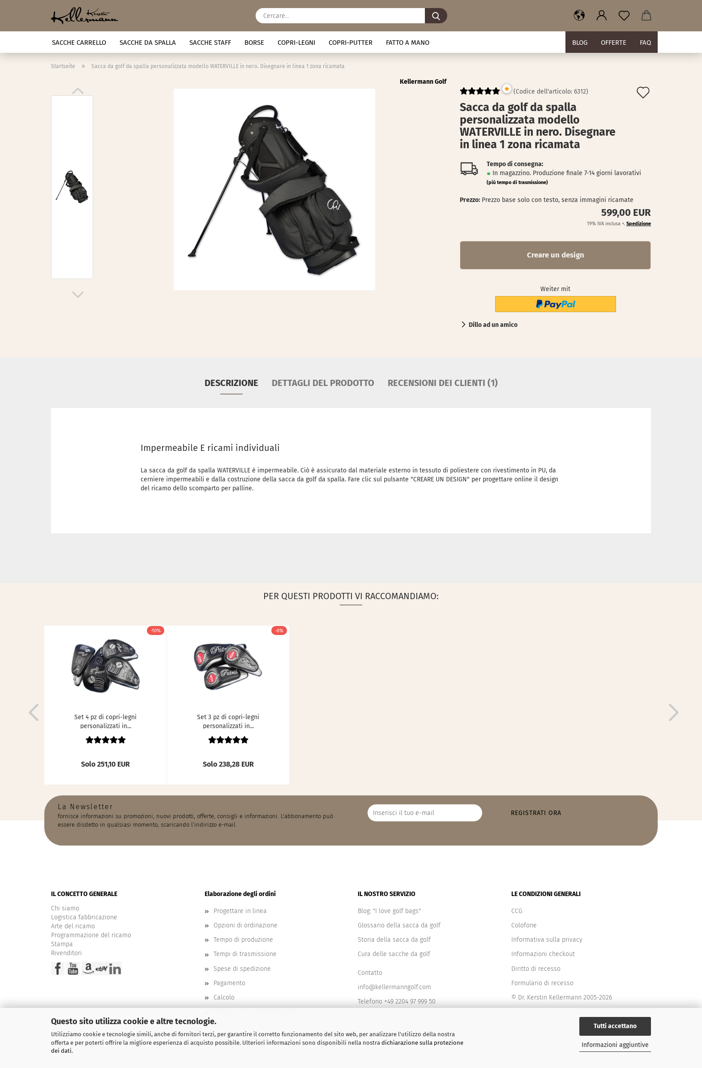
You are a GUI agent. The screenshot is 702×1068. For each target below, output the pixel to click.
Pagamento (229, 983)
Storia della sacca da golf (394, 940)
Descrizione (231, 382)
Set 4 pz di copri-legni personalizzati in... (105, 721)
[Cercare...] (436, 15)
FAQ (645, 43)
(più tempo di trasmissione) (517, 182)
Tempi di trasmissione (245, 954)
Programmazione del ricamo (91, 935)
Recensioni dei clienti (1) (443, 382)
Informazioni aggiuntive (615, 1045)
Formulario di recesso (542, 983)
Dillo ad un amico (493, 325)
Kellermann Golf (423, 82)
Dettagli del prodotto (323, 382)
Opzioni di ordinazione (246, 925)
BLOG (579, 43)
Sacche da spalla (148, 43)
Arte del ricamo (73, 926)
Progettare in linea (240, 911)
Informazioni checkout (543, 954)
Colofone (524, 925)
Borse (254, 43)
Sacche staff (210, 43)
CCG (516, 911)
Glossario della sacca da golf (399, 925)
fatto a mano (407, 43)
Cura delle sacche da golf (394, 954)
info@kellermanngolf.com (394, 987)
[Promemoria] (624, 15)
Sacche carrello (79, 43)
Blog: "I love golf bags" (389, 911)
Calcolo (224, 997)
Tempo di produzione (243, 940)
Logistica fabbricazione (84, 917)
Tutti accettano (615, 1026)
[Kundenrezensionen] (480, 95)
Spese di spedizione (242, 969)
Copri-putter (350, 43)
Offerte (613, 43)
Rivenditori (66, 953)
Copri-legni (296, 43)
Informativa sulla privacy (546, 940)
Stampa (62, 944)
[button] (579, 15)
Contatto (370, 973)
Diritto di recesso (536, 969)
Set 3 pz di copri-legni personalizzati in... (228, 721)
